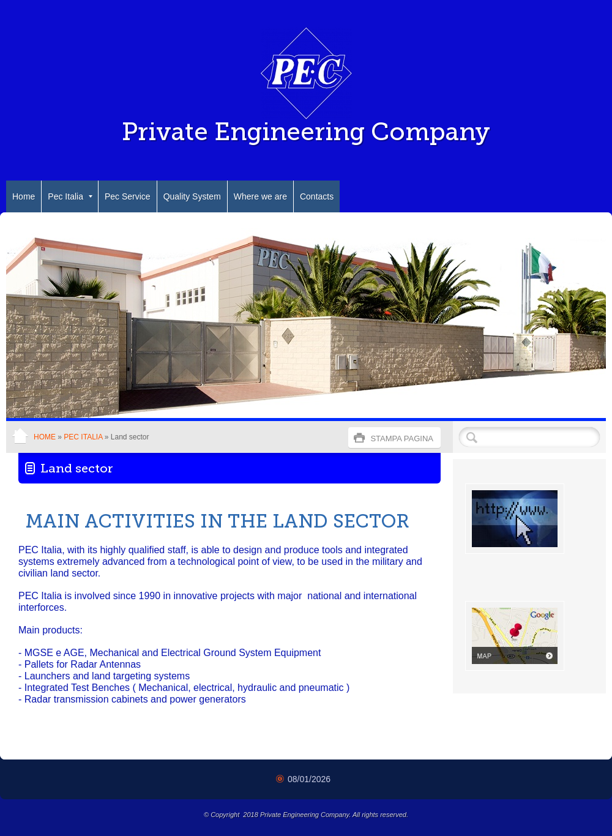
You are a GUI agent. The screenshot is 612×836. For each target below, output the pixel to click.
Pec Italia (70, 196)
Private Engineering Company (306, 131)
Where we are (260, 196)
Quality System (192, 196)
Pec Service (128, 196)
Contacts (317, 196)
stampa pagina (401, 438)
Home (23, 196)
